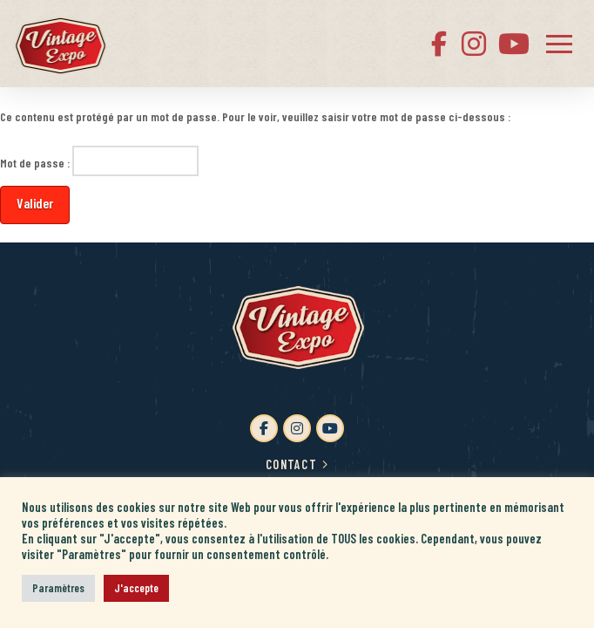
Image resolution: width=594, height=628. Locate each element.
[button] (559, 43)
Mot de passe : (99, 160)
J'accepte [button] (136, 588)
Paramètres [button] (58, 588)
